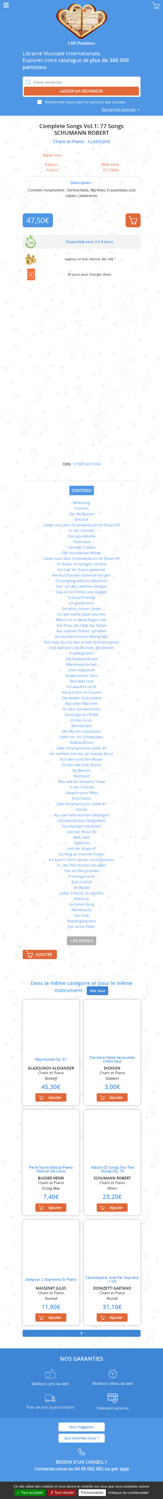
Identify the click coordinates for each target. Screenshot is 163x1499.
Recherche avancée (118, 109)
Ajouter (132, 220)
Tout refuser (62, 1493)
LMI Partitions (81, 43)
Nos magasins (81, 1427)
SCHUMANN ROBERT (81, 132)
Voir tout (97, 990)
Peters (52, 170)
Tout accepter (30, 1493)
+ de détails (81, 940)
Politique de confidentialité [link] (128, 1493)
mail (124, 1469)
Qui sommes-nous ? (81, 1438)
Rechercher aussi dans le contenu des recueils (85, 102)
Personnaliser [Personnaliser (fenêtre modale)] (92, 1493)
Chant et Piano (69, 142)
